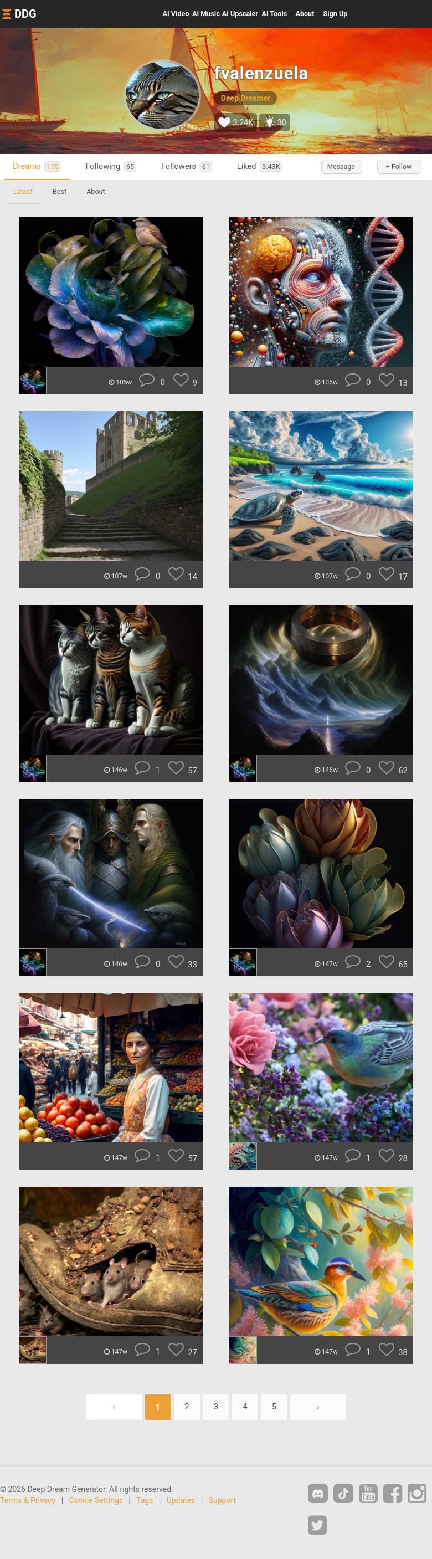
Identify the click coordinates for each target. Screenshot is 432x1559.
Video (176, 13)
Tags (144, 1500)
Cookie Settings (96, 1500)
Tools (274, 13)
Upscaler (240, 13)
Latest (23, 191)
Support (222, 1500)
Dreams (36, 166)
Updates (181, 1500)
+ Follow (399, 167)
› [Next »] (318, 1407)
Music (206, 13)
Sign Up (335, 13)
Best (59, 191)
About (304, 13)
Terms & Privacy (27, 1500)
